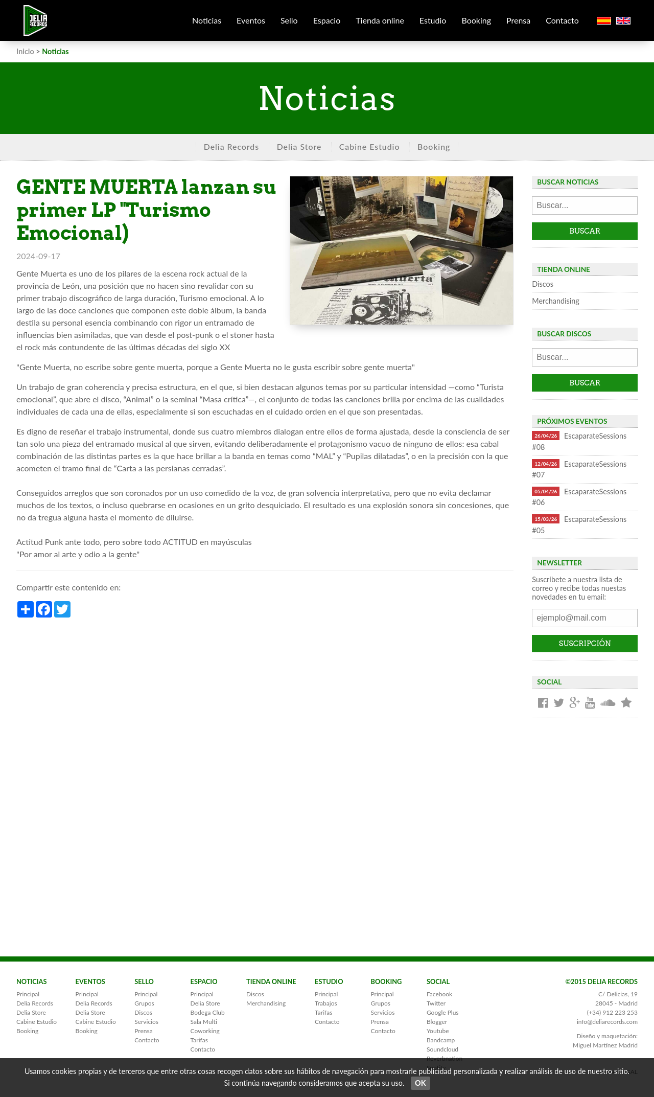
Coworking (205, 1031)
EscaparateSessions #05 (579, 524)
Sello (289, 20)
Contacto (562, 20)
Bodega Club (208, 1012)
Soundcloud (442, 1049)
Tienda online (380, 20)
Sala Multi (204, 1021)
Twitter (436, 1003)
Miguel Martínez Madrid (605, 1045)
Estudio (433, 20)
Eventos (251, 20)
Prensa (518, 20)
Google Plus (443, 1012)
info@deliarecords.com (607, 1021)
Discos (542, 284)
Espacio (327, 20)
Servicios (146, 1021)
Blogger (437, 1021)
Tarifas (199, 1040)
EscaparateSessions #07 (579, 469)
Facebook (439, 994)
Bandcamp (441, 1040)
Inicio (25, 51)
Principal (27, 994)
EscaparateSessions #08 (579, 441)
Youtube (438, 1031)
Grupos (144, 1003)
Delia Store (299, 146)
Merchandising (555, 300)
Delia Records (231, 146)
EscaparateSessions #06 (579, 497)
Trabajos (326, 1003)
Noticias (206, 20)
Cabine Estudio (369, 146)
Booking (476, 20)
